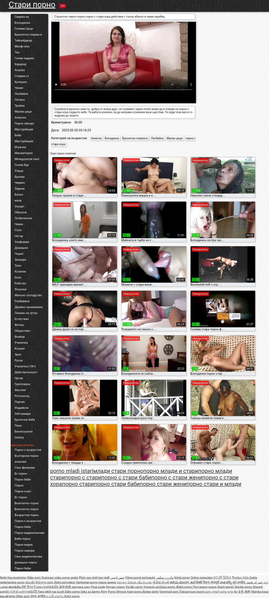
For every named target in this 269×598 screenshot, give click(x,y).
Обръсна (21, 212)
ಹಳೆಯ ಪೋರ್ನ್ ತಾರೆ (183, 582)
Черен (19, 224)
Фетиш (19, 325)
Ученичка (21, 342)
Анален (20, 70)
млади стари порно (118, 471)
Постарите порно (205, 587)
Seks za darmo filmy (94, 591)
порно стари (78, 484)
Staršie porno (244, 587)
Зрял (18, 354)
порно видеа (107, 582)
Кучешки (21, 82)
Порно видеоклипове (29, 533)
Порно (19, 485)
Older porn (34, 577)
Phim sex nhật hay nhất (94, 577)
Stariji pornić (225, 587)
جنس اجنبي (117, 577)
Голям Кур (22, 165)
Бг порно (21, 473)
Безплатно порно (27, 503)
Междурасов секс (27, 159)
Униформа (22, 242)
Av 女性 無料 (242, 591)
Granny (19, 437)
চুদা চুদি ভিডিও (222, 577)
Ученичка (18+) (25, 366)
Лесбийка (21, 94)
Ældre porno (184, 587)
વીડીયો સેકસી (161, 582)
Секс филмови (25, 467)
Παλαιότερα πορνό (192, 591)
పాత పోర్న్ (226, 582)
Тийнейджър (23, 40)
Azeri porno (135, 591)
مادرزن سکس (165, 577)
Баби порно (23, 539)
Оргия (19, 378)
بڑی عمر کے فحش (257, 582)
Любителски (23, 218)
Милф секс (22, 46)
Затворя (20, 259)
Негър (19, 236)
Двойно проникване (29, 307)
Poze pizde (98, 587)
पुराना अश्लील (38, 596)
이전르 (14, 591)
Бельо (19, 194)
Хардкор (20, 64)
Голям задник (24, 58)
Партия (20, 402)
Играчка (20, 147)
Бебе (18, 135)
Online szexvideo (202, 577)
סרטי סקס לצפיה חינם (219, 591)
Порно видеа (24, 544)
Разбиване (22, 301)
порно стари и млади (214, 484)
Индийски (21, 408)
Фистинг (20, 390)
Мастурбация (24, 129)
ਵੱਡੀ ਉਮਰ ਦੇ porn (32, 587)
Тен (17, 52)
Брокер (20, 177)
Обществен (22, 331)
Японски (20, 289)
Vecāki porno (135, 587)
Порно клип (23, 491)
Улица (19, 171)
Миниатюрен (24, 153)
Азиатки (20, 117)
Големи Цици (24, 28)
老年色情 (65, 587)
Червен (20, 182)
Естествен (22, 319)
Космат (20, 348)
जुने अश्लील (239, 582)
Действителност (26, 372)
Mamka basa (259, 591)
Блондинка (22, 22)
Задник (20, 188)
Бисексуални (24, 431)
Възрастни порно (27, 515)
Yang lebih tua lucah (51, 591)
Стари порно (32, 4)
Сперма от (22, 76)
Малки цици (23, 111)
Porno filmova (117, 591)
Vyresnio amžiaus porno (159, 587)
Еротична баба (25, 419)
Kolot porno (72, 596)
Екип (18, 277)
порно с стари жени (176, 477)
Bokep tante (151, 591)
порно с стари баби (126, 477)
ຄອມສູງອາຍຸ (8, 596)
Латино (20, 100)
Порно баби (23, 479)
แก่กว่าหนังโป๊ (28, 591)
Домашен (21, 248)
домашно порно (26, 562)
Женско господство (28, 295)
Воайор (20, 336)
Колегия (20, 271)
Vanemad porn (169, 591)
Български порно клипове (27, 459)
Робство (20, 283)
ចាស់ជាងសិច (51, 587)
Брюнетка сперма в (28, 34)
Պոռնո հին (240, 577)
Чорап (19, 254)
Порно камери (25, 550)
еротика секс (81, 587)
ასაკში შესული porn (39, 582)
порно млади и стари (170, 471)
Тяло (18, 265)
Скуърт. (20, 206)
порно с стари (83, 477)
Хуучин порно (116, 587)
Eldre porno (73, 591)
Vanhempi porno (87, 582)
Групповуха (22, 384)
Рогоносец (22, 396)
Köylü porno (182, 577)
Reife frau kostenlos (13, 577)
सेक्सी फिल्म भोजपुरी (207, 582)
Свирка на (22, 17)
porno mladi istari (71, 471)
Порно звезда (24, 123)
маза (18, 200)
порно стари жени (163, 484)
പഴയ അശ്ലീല (11, 587)
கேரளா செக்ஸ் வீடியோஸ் (134, 582)
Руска (19, 360)
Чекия (19, 88)
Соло (18, 230)
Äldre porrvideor (65, 582)
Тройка (19, 105)
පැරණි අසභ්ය (55, 596)
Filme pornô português (140, 577)
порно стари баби (117, 484)
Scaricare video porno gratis (59, 577)
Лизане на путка (26, 313)
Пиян (18, 425)
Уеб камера (23, 414)
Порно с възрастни (28, 450)
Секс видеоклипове (28, 556)
